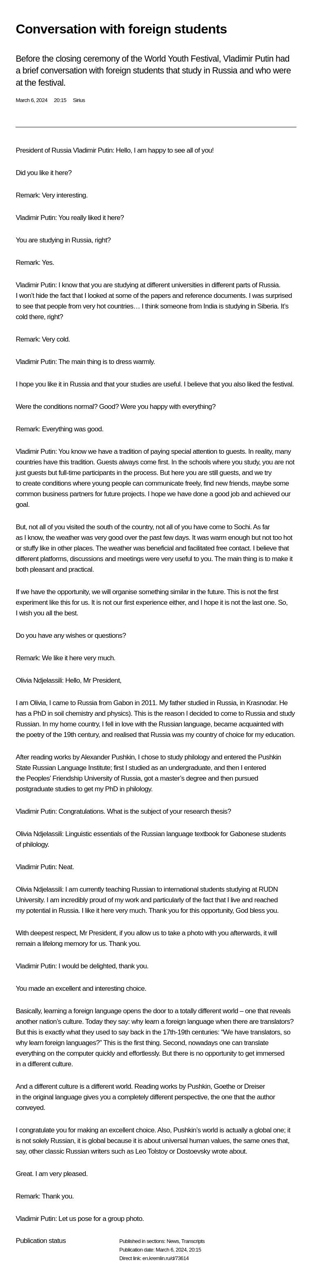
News (172, 1241)
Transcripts (192, 1241)
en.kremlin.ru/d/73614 (165, 1258)
